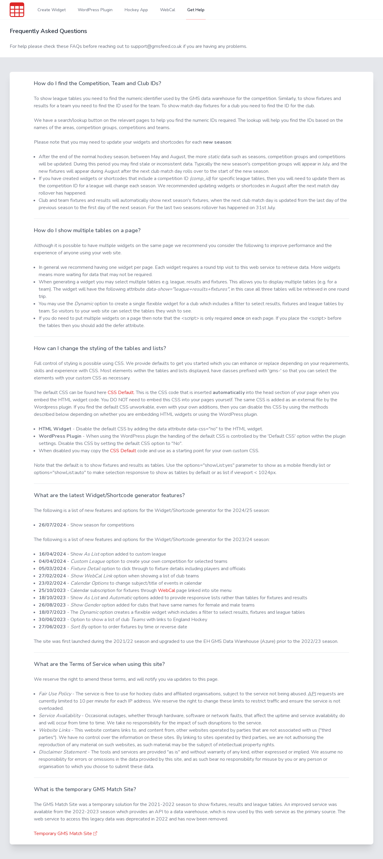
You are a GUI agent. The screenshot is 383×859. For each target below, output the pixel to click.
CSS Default (121, 392)
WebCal (166, 590)
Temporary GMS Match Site (66, 833)
